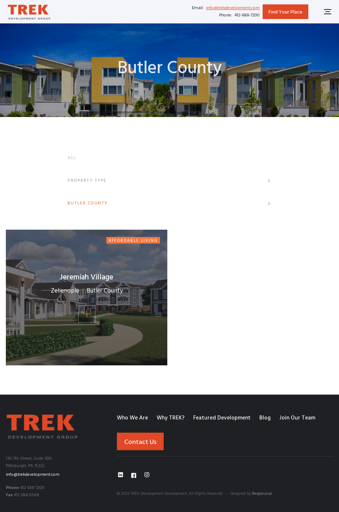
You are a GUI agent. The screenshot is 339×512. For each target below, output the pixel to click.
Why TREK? (170, 418)
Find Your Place (285, 12)
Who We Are (132, 418)
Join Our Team (297, 418)
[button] (169, 180)
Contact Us (140, 442)
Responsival (262, 493)
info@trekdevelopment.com (233, 8)
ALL (72, 158)
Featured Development (222, 418)
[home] (29, 11)
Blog (265, 418)
